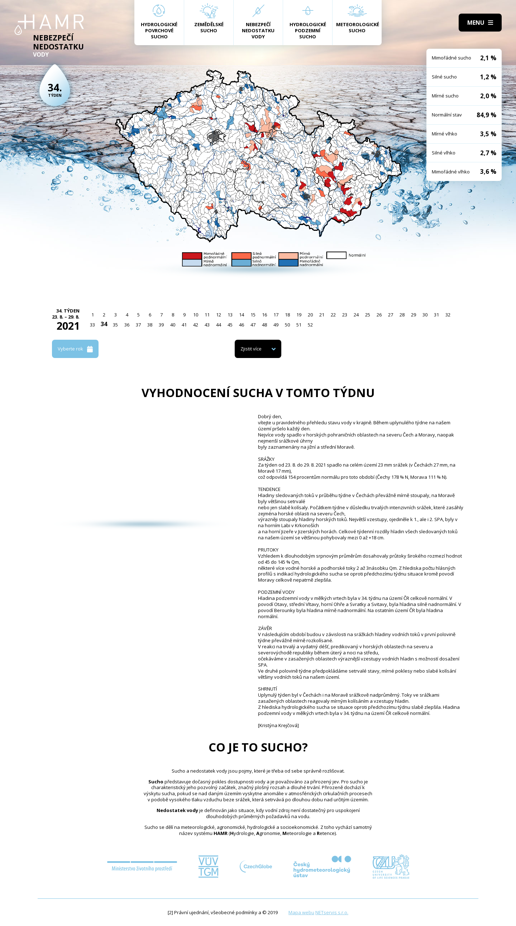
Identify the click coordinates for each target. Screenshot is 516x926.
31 (436, 314)
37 (138, 324)
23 (344, 314)
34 (104, 324)
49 (275, 324)
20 (310, 314)
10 (195, 314)
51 (298, 324)
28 (402, 314)
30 (424, 314)
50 (287, 324)
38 (149, 324)
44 (218, 324)
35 (115, 324)
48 (264, 324)
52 (310, 324)
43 (207, 324)
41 (184, 324)
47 (252, 324)
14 (241, 314)
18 (287, 314)
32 (447, 314)
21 (321, 314)
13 (230, 314)
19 (298, 314)
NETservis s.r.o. (331, 912)
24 (356, 314)
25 (367, 314)
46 (241, 324)
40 (172, 324)
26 (379, 314)
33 (92, 324)
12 (218, 314)
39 (161, 324)
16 (264, 314)
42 (195, 324)
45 (230, 324)
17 (275, 314)
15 (252, 314)
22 (333, 314)
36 (126, 324)
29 (413, 314)
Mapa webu (301, 912)
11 (207, 314)
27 (390, 314)
